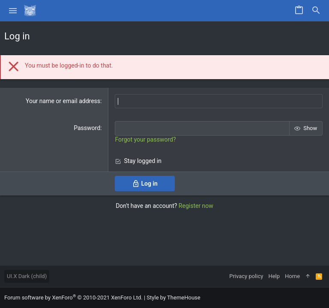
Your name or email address (63, 101)
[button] (13, 10)
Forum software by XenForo (73, 297)
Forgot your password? (145, 139)
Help (274, 276)
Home (292, 276)
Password (87, 127)
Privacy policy (246, 276)
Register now (196, 205)
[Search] (316, 11)
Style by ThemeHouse (173, 297)
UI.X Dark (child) (27, 276)
